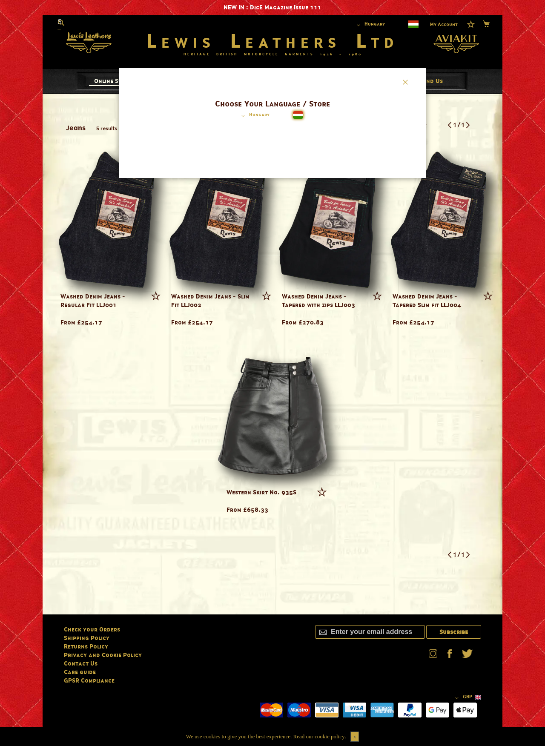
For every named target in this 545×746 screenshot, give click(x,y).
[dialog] (272, 373)
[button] (254, 116)
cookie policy (329, 736)
